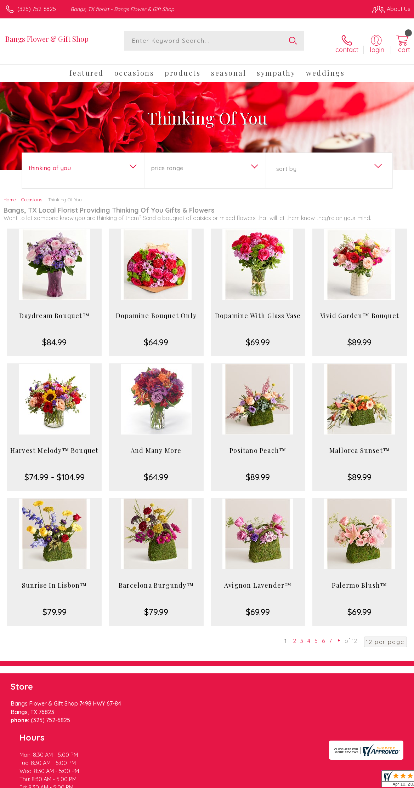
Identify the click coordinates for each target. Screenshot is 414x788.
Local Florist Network (340, 780)
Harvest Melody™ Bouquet (54, 445)
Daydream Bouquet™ (54, 310)
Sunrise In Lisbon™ (54, 580)
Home (10, 194)
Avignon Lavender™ (257, 580)
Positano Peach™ (257, 445)
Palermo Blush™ (359, 580)
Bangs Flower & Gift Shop (47, 39)
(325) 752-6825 (36, 8)
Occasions (31, 194)
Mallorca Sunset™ (359, 445)
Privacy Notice (290, 780)
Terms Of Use (248, 780)
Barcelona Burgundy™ (156, 580)
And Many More (156, 445)
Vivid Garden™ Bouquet (359, 310)
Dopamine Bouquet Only (156, 310)
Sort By (286, 163)
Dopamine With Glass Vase (258, 310)
